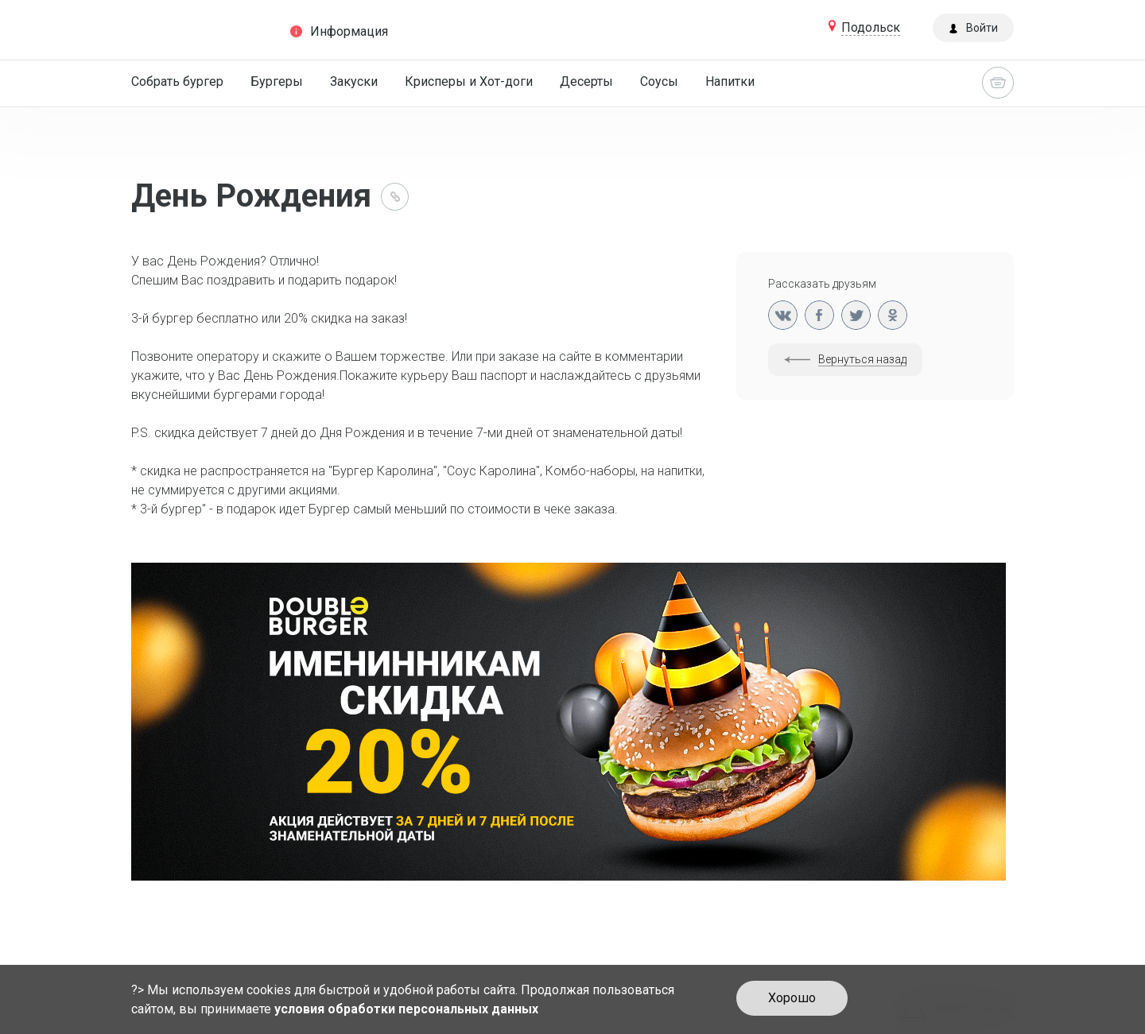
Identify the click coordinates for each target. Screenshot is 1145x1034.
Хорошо (792, 997)
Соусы (659, 81)
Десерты (586, 81)
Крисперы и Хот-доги (469, 81)
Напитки (730, 81)
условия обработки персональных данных (406, 1009)
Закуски (354, 81)
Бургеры (276, 81)
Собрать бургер (177, 81)
